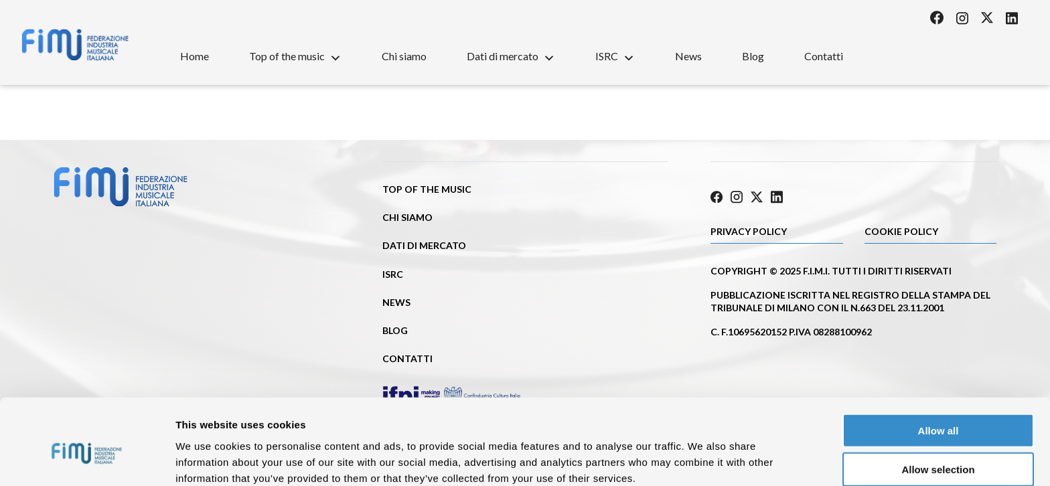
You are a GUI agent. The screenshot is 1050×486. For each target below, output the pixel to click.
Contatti (823, 56)
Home (194, 56)
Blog (753, 56)
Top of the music (295, 55)
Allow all (938, 368)
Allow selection (937, 408)
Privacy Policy (748, 231)
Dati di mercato (511, 55)
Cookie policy (901, 231)
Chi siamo (404, 56)
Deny (938, 447)
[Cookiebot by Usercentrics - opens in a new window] (86, 460)
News (688, 56)
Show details (703, 459)
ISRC (615, 55)
